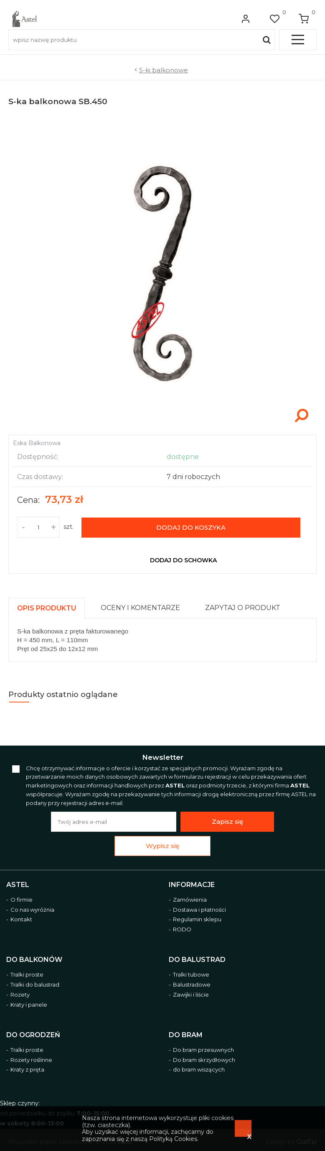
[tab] (50, 606)
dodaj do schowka (183, 560)
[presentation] (46, 608)
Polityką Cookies (173, 1139)
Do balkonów (34, 960)
